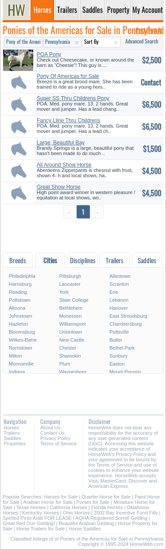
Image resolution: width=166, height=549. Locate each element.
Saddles (12, 438)
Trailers (11, 433)
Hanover (118, 308)
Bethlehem (71, 308)
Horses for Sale (61, 496)
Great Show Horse (59, 187)
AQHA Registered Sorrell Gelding (111, 518)
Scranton (119, 284)
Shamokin (70, 355)
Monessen (70, 316)
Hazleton (18, 324)
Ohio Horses (76, 512)
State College (74, 300)
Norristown (20, 347)
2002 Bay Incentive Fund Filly (126, 512)
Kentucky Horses (40, 512)
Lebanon (118, 300)
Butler (115, 340)
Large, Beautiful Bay (61, 143)
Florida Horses (107, 507)
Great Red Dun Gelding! (29, 523)
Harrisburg (20, 284)
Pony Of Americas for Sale (68, 76)
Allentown (120, 276)
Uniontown (70, 332)
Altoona (17, 308)
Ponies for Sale (93, 502)
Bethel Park (122, 347)
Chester (68, 347)
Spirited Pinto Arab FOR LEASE (37, 518)
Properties (15, 443)
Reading (18, 292)
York (64, 292)
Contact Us (52, 433)
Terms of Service (58, 443)
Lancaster (70, 284)
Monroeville (21, 363)
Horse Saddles (84, 528)
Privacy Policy (55, 438)
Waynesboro (72, 371)
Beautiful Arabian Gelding (86, 523)
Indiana (17, 371)
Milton (15, 355)
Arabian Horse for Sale (47, 502)
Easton (116, 363)
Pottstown (19, 300)
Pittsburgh (70, 276)
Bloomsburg (22, 332)
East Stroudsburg (128, 316)
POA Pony (49, 54)
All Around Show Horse (64, 165)
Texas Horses (31, 507)
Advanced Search (141, 41)
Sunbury (118, 355)
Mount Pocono (125, 371)
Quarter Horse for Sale (106, 496)
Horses (11, 427)
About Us (50, 427)
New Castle (71, 340)
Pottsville (119, 332)
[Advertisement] (83, 235)
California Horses (68, 507)
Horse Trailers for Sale (40, 528)
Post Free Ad (149, 30)
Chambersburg (125, 324)
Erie (113, 292)
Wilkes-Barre (23, 340)
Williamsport (72, 324)
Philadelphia (22, 276)
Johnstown (20, 316)
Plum (64, 363)
